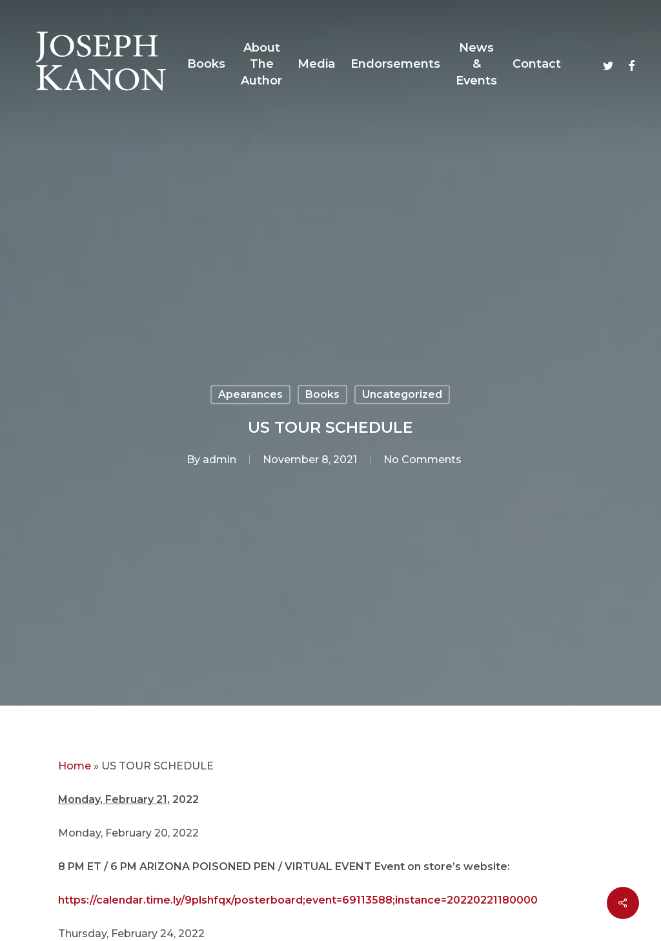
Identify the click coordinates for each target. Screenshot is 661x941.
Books (322, 394)
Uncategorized (402, 394)
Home (74, 766)
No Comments (422, 459)
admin (219, 459)
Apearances (250, 394)
